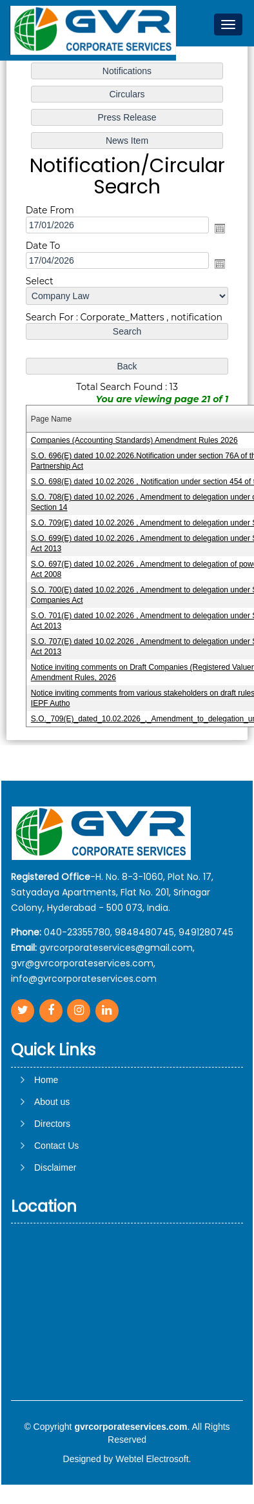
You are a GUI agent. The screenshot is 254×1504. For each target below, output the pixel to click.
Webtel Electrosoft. (153, 1459)
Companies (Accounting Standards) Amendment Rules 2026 (134, 440)
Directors (52, 1179)
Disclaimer (55, 1222)
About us (52, 1157)
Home (46, 1135)
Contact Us (56, 1201)
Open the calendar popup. (220, 228)
